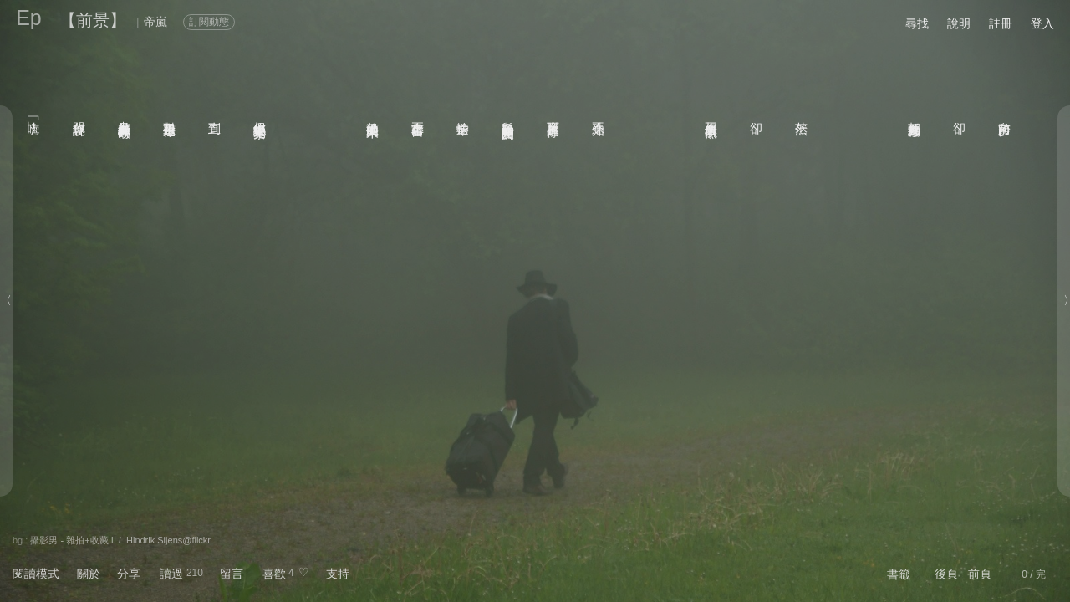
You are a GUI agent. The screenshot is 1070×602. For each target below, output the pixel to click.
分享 (128, 573)
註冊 (1000, 23)
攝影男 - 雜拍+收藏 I (71, 540)
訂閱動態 (209, 22)
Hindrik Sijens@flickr (168, 540)
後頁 (946, 573)
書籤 (898, 574)
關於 (88, 573)
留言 (231, 573)
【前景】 (92, 20)
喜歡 (274, 573)
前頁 (979, 573)
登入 (1042, 23)
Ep (29, 17)
